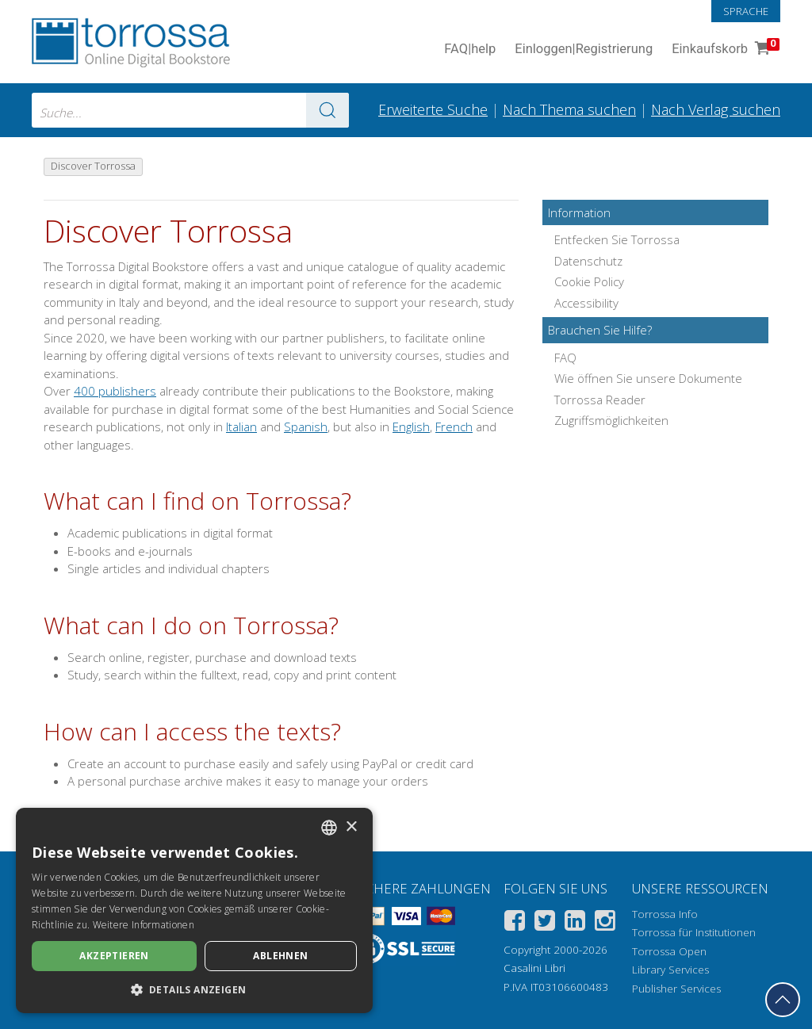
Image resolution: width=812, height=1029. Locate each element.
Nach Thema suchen (569, 109)
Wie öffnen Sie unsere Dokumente (648, 378)
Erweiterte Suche (433, 109)
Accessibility (586, 303)
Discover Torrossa (168, 231)
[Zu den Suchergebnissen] (327, 110)
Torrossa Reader (599, 399)
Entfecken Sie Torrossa (617, 239)
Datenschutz (588, 261)
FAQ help (470, 49)
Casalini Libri (534, 968)
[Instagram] (605, 923)
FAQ (565, 357)
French (454, 426)
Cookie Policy (589, 281)
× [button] (351, 827)
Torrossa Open (669, 951)
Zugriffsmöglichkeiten (611, 420)
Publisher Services (676, 988)
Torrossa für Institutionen (694, 932)
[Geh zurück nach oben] (782, 999)
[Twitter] (544, 923)
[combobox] (190, 110)
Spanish (305, 426)
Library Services (670, 969)
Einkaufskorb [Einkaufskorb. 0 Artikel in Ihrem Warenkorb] (724, 49)
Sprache (745, 11)
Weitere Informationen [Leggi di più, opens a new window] (143, 924)
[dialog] (194, 910)
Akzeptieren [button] (113, 955)
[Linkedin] (574, 923)
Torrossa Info (665, 914)
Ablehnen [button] (280, 955)
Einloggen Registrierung (584, 49)
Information (579, 212)
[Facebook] (514, 923)
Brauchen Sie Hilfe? (600, 330)
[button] (194, 989)
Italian (241, 426)
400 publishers (115, 391)
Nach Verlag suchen (715, 109)
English (411, 426)
